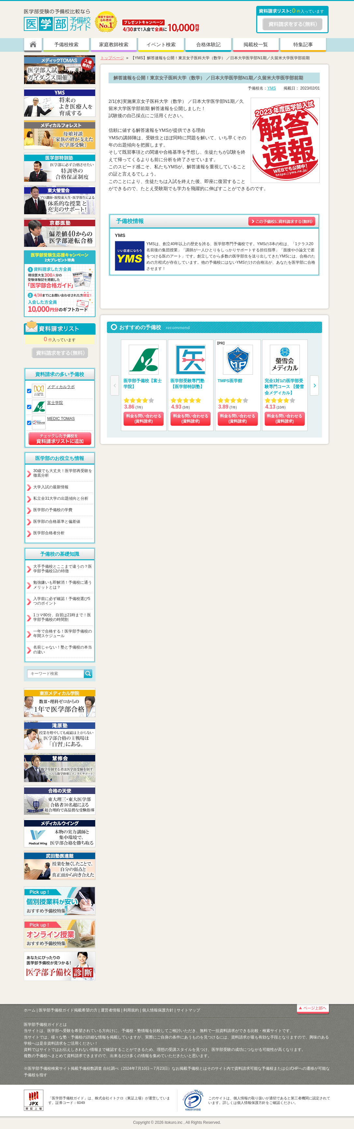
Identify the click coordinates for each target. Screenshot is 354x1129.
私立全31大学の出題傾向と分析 (60, 498)
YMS (271, 88)
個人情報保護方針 (157, 1010)
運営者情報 (110, 1010)
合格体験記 (208, 44)
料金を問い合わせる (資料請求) (143, 419)
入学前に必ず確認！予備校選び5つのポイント (61, 601)
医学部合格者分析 (49, 533)
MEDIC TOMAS (61, 418)
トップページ (112, 58)
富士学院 (55, 402)
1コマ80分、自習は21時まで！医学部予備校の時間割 (62, 617)
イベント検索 (161, 44)
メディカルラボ (61, 386)
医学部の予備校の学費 (52, 510)
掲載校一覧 (255, 44)
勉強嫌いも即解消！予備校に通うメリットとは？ (62, 584)
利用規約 (131, 1010)
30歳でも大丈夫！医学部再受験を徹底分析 (62, 473)
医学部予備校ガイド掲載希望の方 (68, 1010)
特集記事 (303, 44)
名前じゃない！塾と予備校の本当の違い (62, 649)
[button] (314, 385)
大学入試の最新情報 (50, 487)
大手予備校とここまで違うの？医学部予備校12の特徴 (62, 568)
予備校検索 (66, 44)
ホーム (30, 1010)
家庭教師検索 (113, 44)
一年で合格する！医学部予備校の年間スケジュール (62, 633)
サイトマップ (188, 1010)
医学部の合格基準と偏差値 (56, 521)
